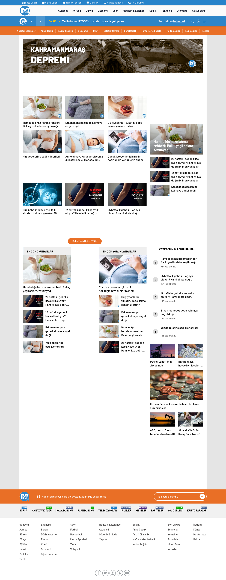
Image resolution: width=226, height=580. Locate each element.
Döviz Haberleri (49, 534)
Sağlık (152, 10)
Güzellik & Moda (108, 534)
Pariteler (157, 509)
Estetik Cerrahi (111, 30)
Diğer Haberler (49, 554)
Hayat (22, 549)
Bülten (23, 534)
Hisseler (141, 509)
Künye (196, 529)
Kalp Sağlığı (191, 30)
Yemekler (173, 534)
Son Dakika (174, 524)
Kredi (44, 544)
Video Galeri (50, 2)
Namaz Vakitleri (113, 2)
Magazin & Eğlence (133, 10)
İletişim (197, 524)
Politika (23, 554)
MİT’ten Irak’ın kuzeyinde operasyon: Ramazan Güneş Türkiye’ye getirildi (50, 21)
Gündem (63, 10)
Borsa (23, 509)
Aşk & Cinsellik (65, 30)
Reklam (197, 539)
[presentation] (31, 21)
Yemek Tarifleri (72, 2)
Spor (115, 10)
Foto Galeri (29, 2)
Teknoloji (166, 10)
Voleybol (75, 549)
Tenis (73, 544)
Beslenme (83, 30)
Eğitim (23, 544)
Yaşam (103, 539)
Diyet (95, 30)
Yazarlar (172, 549)
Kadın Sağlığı (173, 30)
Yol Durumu (136, 2)
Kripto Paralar (197, 509)
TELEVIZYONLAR (107, 509)
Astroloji (104, 529)
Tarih (22, 559)
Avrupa (77, 10)
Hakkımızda (200, 534)
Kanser (205, 30)
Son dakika (171, 21)
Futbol (74, 529)
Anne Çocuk (47, 30)
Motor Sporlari (78, 539)
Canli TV (93, 2)
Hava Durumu (64, 509)
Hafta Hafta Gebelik (152, 30)
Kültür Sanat (199, 10)
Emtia (44, 539)
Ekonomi (103, 10)
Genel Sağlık (130, 30)
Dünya (89, 10)
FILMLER (126, 509)
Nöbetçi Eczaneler (26, 30)
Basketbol (76, 534)
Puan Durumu (86, 509)
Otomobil (182, 10)
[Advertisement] (86, 84)
